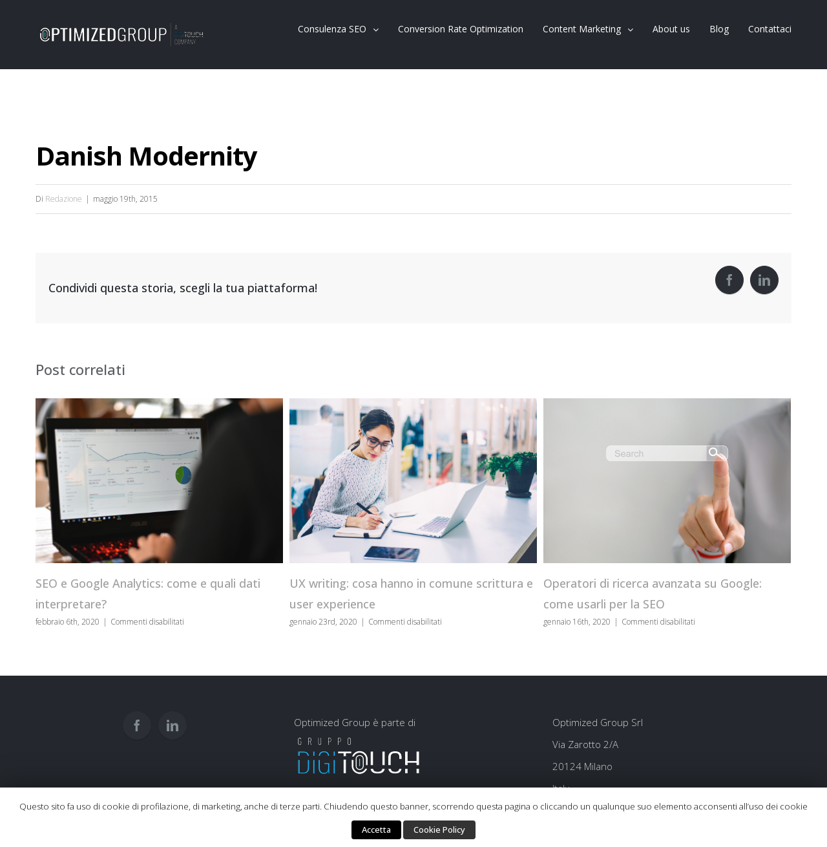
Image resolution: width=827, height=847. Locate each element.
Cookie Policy (439, 829)
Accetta (376, 829)
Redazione (63, 198)
